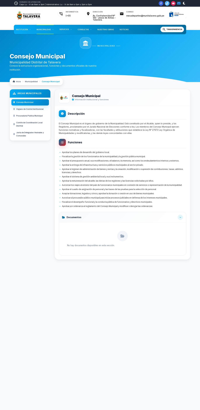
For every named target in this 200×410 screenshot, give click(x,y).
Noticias (124, 29)
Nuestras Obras (105, 29)
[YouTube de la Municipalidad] (173, 3)
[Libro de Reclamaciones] (176, 14)
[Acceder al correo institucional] (141, 14)
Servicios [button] (65, 29)
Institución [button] (23, 29)
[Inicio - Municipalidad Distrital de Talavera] (34, 16)
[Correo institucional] (179, 3)
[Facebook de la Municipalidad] (161, 3)
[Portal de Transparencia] (172, 29)
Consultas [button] (85, 29)
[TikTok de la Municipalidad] (167, 3)
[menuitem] (30, 102)
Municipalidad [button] (45, 29)
